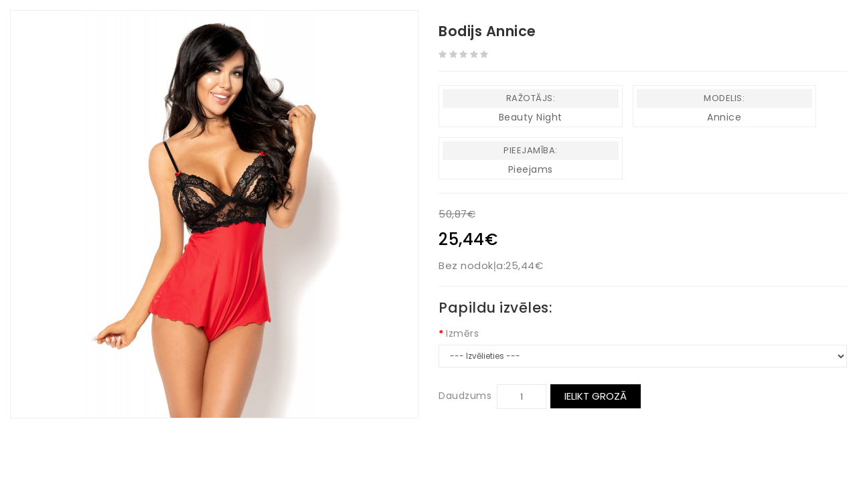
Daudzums (465, 396)
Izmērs (462, 333)
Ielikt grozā (595, 396)
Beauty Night (530, 117)
